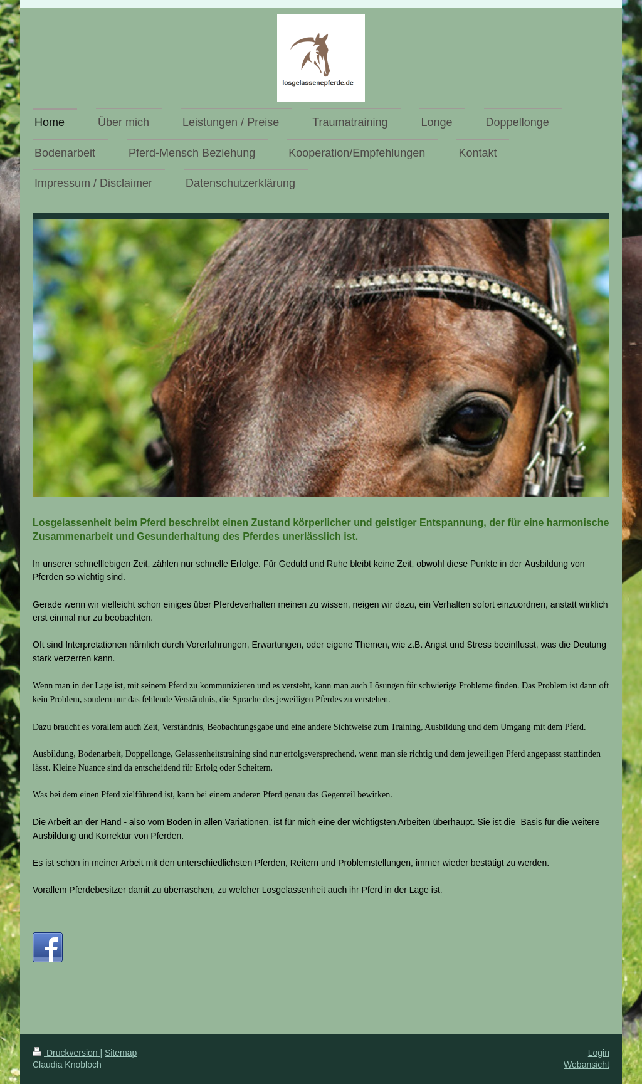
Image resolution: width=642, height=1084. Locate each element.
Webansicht (586, 1065)
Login (598, 1053)
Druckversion (66, 1053)
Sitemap (121, 1053)
